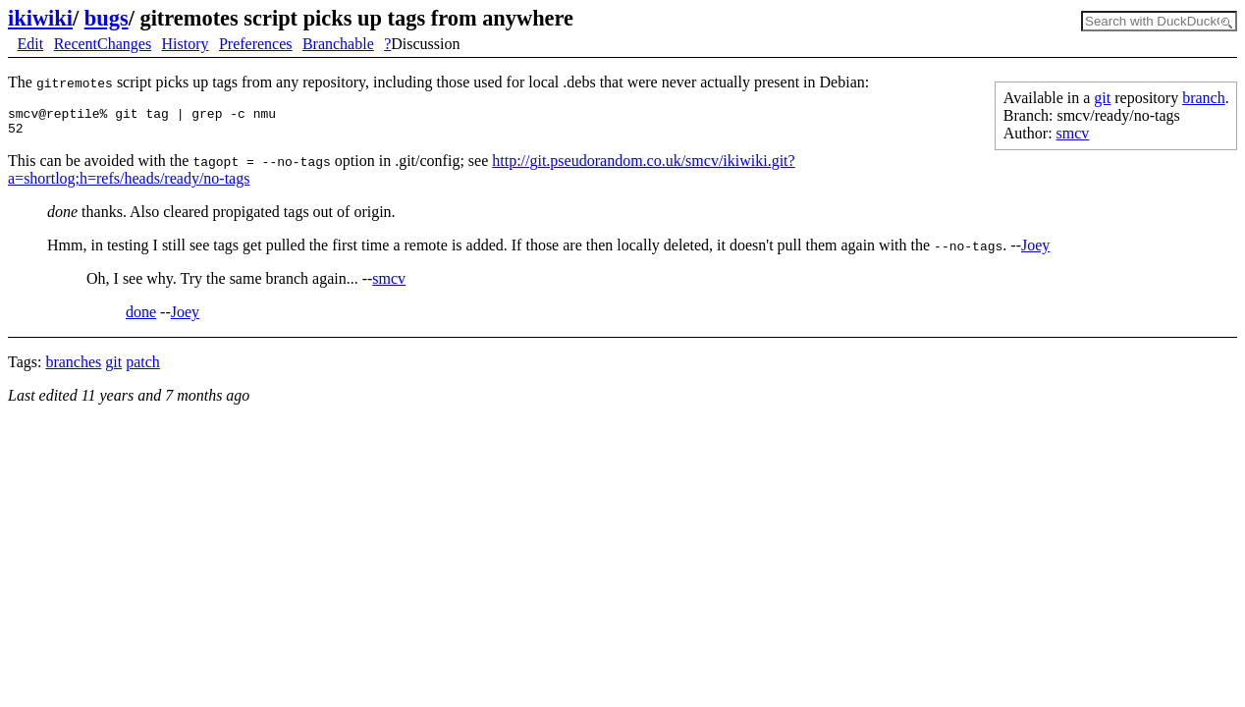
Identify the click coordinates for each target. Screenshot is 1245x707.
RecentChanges (103, 43)
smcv (1073, 133)
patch (143, 350)
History (185, 43)
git (1102, 97)
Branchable (338, 43)
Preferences (256, 43)
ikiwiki (40, 18)
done (141, 300)
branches (73, 350)
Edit (31, 43)
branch (1203, 97)
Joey (1035, 233)
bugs (106, 18)
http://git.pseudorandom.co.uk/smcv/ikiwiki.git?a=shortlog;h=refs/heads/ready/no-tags (764, 166)
